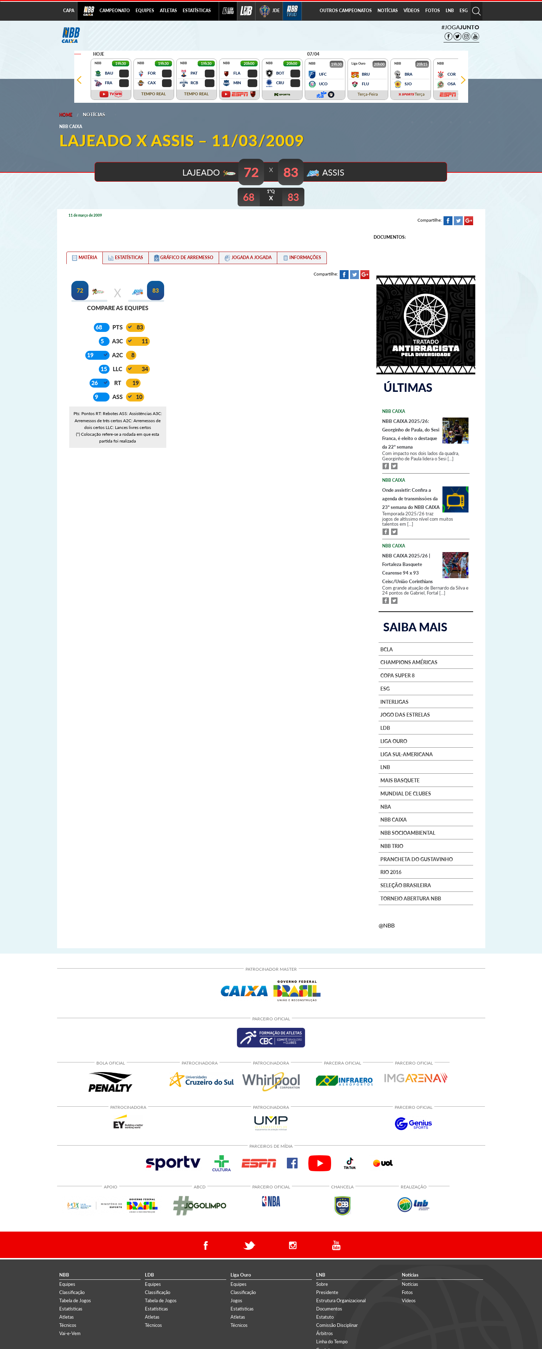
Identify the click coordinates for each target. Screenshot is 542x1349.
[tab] (84, 257)
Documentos (329, 1307)
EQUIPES (145, 10)
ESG (464, 10)
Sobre (322, 1282)
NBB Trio (391, 845)
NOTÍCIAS (388, 10)
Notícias (94, 114)
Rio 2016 (390, 871)
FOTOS (432, 10)
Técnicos (67, 1324)
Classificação (72, 1291)
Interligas (394, 700)
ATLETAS (168, 10)
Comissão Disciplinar (337, 1324)
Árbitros (324, 1332)
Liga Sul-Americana (406, 753)
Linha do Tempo (332, 1340)
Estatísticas (70, 1307)
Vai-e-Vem (70, 1332)
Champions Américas (408, 661)
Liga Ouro (393, 740)
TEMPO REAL (153, 93)
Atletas (66, 1316)
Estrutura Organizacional (341, 1299)
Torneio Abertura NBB (410, 897)
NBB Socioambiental (407, 832)
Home (65, 114)
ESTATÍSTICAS (197, 10)
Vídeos (409, 1299)
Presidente (327, 1291)
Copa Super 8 (397, 674)
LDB (385, 727)
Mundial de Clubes (405, 792)
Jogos (236, 1299)
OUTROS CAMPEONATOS (346, 10)
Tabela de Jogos (75, 1299)
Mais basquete (400, 779)
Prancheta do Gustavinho (416, 858)
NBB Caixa (393, 819)
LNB (450, 10)
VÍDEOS (412, 10)
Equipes (67, 1282)
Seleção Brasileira (405, 884)
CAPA (68, 10)
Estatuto (325, 1316)
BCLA (386, 648)
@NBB (387, 923)
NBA (385, 805)
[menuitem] (115, 11)
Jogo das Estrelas (405, 714)
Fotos (407, 1291)
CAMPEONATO (115, 10)
